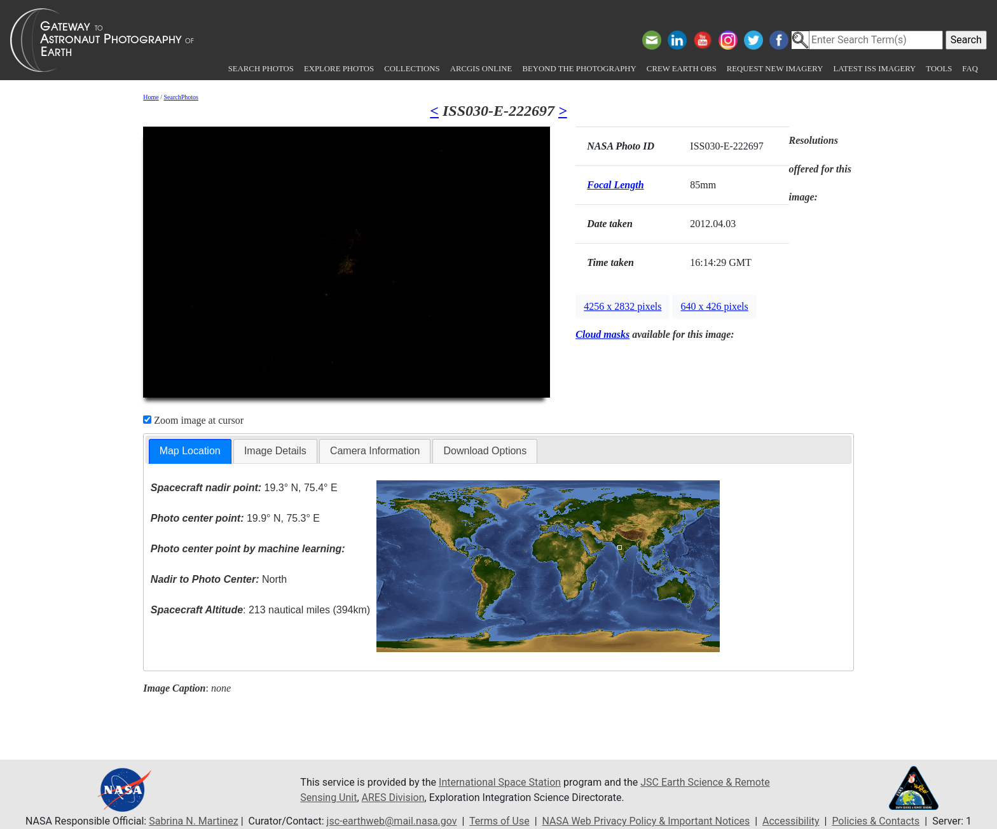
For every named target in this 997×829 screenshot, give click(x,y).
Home (150, 97)
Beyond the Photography (579, 68)
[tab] (190, 451)
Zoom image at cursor (193, 420)
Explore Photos (339, 68)
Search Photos (261, 68)
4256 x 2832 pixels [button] (622, 306)
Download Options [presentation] (484, 450)
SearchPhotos (181, 97)
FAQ (970, 68)
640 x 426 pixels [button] (714, 306)
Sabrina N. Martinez (193, 821)
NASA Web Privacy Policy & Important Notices (646, 821)
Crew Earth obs (682, 68)
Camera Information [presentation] (375, 450)
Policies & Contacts (875, 821)
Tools (939, 68)
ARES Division (393, 797)
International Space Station (500, 782)
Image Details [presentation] (275, 450)
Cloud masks (602, 334)
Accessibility (791, 821)
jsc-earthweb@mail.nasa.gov (392, 821)
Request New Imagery (775, 68)
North (219, 579)
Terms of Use (499, 821)
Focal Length (615, 184)
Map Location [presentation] (190, 450)
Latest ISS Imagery (874, 68)
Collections (411, 68)
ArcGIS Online (481, 68)
